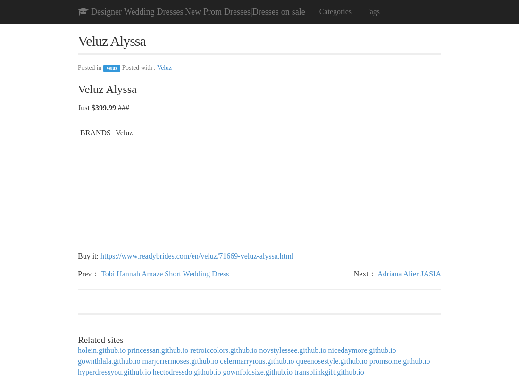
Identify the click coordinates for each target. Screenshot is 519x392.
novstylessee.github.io (292, 350)
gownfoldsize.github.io (258, 372)
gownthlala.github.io (109, 361)
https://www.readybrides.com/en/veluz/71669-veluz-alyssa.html (196, 256)
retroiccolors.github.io (223, 350)
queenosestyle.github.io (332, 361)
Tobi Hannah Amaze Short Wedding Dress (165, 274)
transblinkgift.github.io (329, 372)
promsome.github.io (399, 361)
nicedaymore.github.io (362, 350)
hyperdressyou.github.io (114, 372)
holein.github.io (102, 350)
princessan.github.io (157, 350)
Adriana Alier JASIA (409, 274)
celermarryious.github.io (257, 361)
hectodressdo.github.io (187, 372)
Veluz (111, 68)
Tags (373, 12)
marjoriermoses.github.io (180, 361)
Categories (335, 12)
